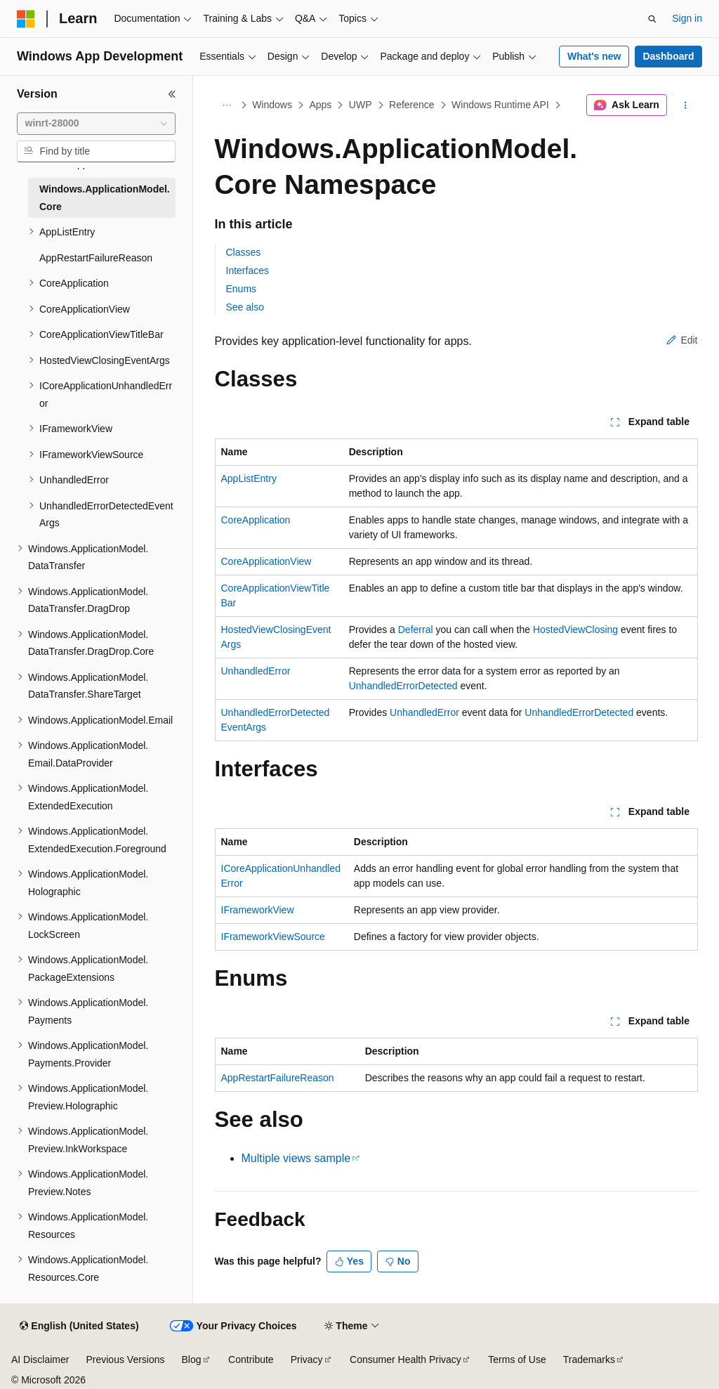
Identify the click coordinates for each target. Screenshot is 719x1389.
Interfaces (247, 270)
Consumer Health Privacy (405, 1359)
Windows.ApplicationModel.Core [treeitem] (104, 197)
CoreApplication (256, 520)
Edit (681, 340)
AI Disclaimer (40, 1359)
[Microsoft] (26, 19)
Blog (192, 1359)
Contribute (251, 1359)
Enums (241, 288)
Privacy (307, 1359)
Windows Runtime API (500, 104)
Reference (412, 104)
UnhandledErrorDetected (403, 685)
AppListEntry (249, 478)
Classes (243, 252)
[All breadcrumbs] (227, 105)
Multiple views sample (296, 1158)
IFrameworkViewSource (273, 936)
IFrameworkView (257, 909)
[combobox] (96, 123)
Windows (272, 104)
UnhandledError (256, 671)
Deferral (415, 629)
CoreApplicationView (266, 561)
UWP (360, 104)
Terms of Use (517, 1359)
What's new (594, 56)
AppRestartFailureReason (277, 1077)
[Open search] (652, 19)
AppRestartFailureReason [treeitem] (95, 257)
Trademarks (589, 1359)
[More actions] (685, 105)
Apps (320, 104)
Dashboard (668, 56)
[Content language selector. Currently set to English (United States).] (79, 1326)
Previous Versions (125, 1359)
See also (245, 307)
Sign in (687, 18)
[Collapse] (172, 94)
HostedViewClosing (575, 629)
